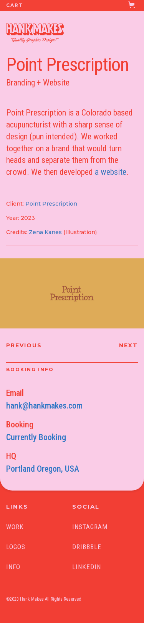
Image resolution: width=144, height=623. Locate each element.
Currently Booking (36, 437)
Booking (19, 424)
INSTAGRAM (90, 527)
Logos (15, 547)
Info (13, 567)
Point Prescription (51, 203)
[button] (72, 5)
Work (15, 527)
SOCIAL (85, 506)
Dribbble (86, 547)
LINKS (17, 506)
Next (128, 345)
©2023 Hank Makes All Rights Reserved (43, 599)
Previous (24, 345)
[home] (32, 31)
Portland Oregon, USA (42, 469)
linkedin (86, 567)
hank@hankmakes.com (44, 405)
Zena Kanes (45, 232)
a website (110, 172)
